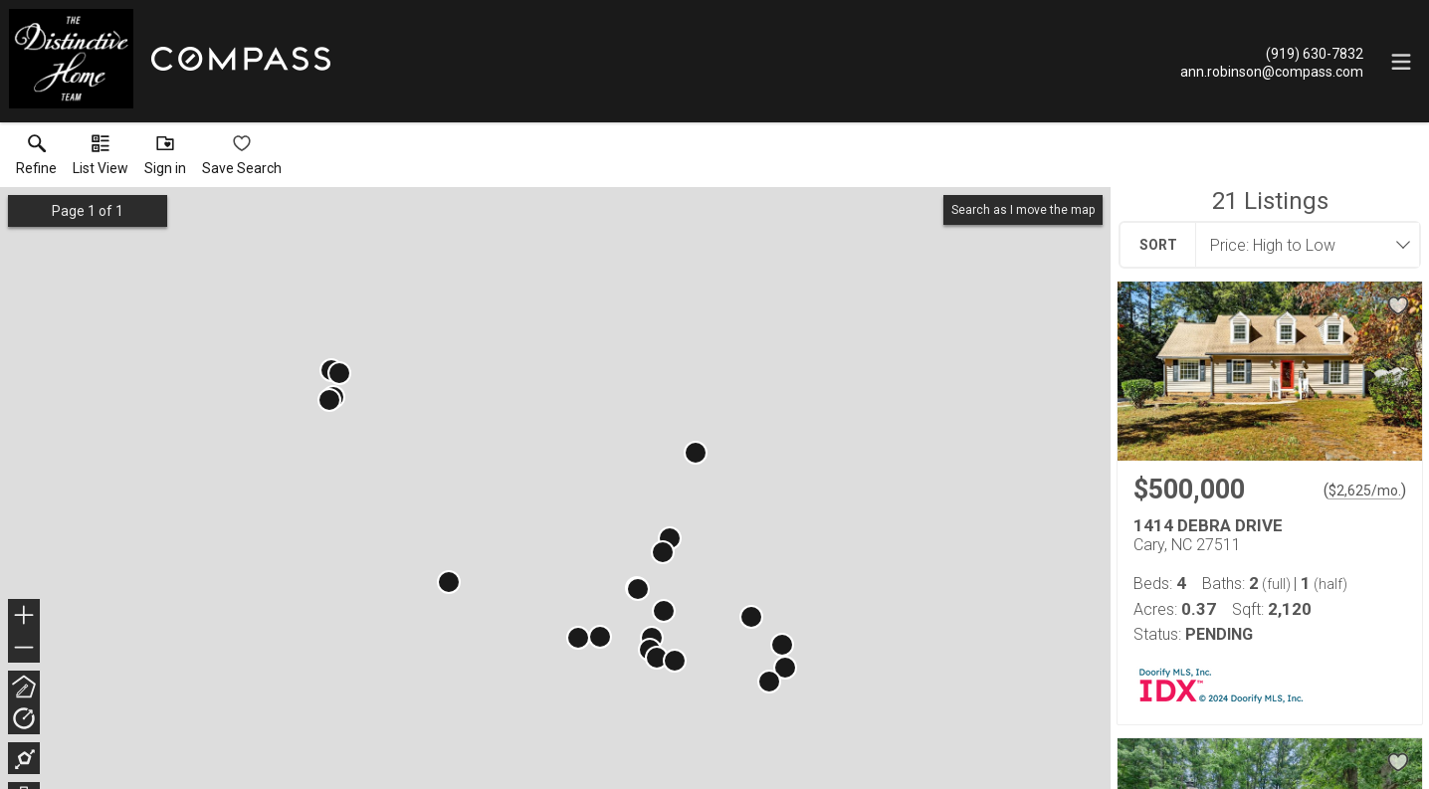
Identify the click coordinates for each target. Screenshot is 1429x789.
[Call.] (1271, 53)
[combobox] (1301, 245)
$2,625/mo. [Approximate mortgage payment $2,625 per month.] (1364, 490)
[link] (36, 159)
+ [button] (24, 617)
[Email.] (1271, 71)
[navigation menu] (1401, 62)
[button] (100, 159)
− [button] (24, 648)
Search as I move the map (1023, 210)
